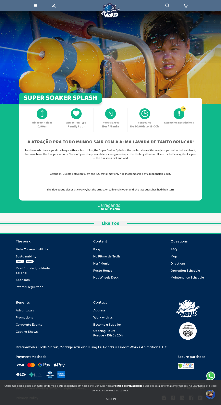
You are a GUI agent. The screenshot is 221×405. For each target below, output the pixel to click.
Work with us (103, 318)
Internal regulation (29, 287)
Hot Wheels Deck (105, 278)
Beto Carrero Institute (32, 249)
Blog (96, 249)
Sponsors (23, 280)
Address (99, 310)
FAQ (174, 249)
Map (174, 256)
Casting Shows (27, 332)
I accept (110, 399)
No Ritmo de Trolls (106, 256)
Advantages (25, 310)
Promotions (24, 318)
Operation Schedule (185, 271)
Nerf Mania (101, 264)
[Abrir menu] (35, 5)
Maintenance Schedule (187, 278)
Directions (178, 264)
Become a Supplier (107, 325)
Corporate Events (29, 325)
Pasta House (102, 271)
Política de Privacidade (127, 385)
